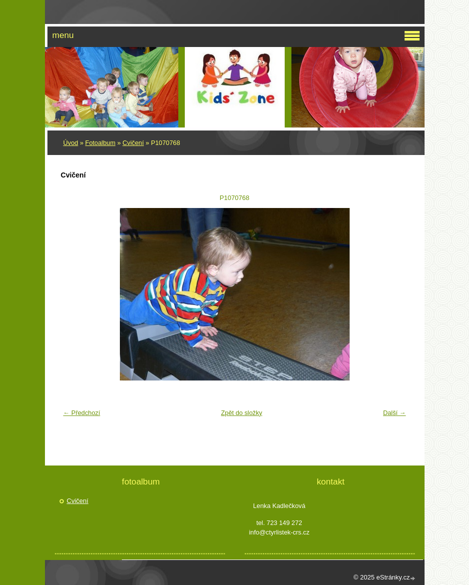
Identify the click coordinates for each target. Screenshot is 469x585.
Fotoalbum (100, 142)
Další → (394, 412)
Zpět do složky (241, 412)
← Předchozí (81, 412)
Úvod (70, 142)
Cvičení (133, 142)
